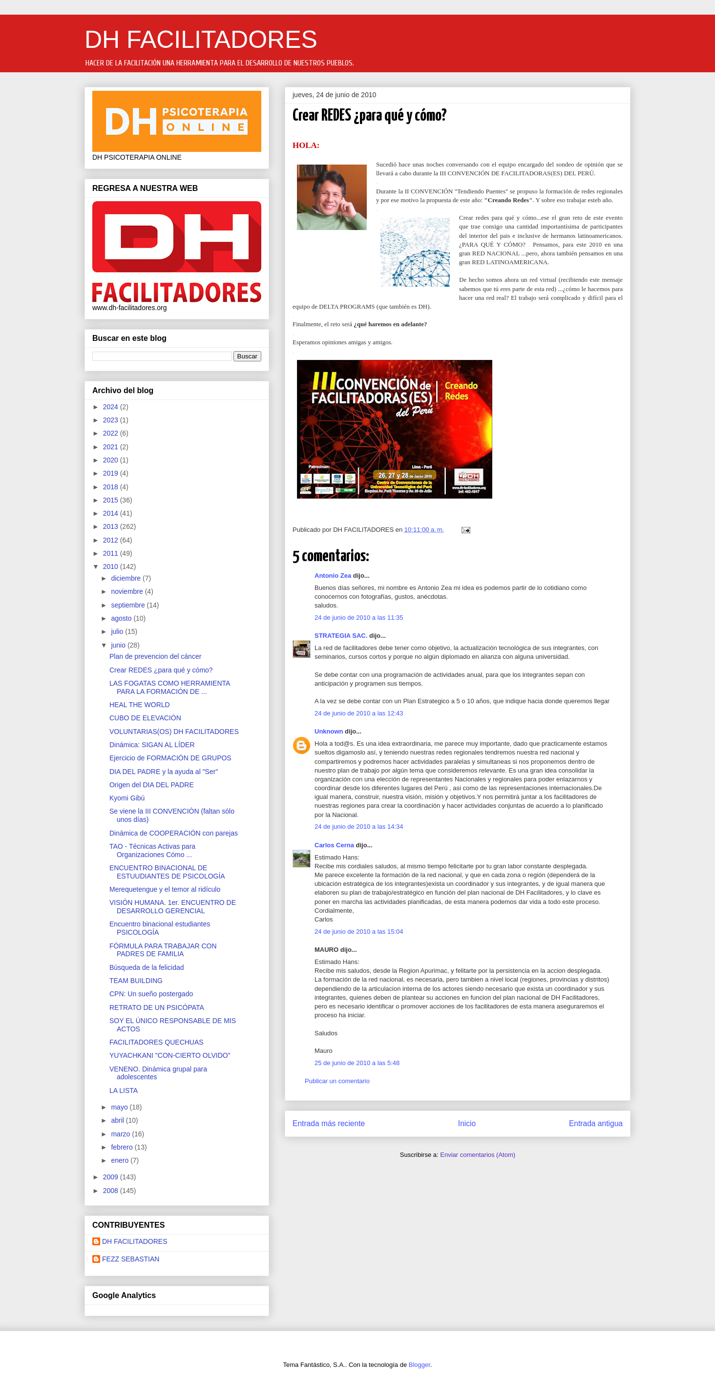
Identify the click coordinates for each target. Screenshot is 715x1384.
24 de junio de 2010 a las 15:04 (359, 931)
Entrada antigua (596, 1123)
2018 (111, 487)
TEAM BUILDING (136, 981)
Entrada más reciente (329, 1123)
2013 (111, 526)
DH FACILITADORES (200, 39)
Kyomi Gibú (127, 798)
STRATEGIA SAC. (341, 635)
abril (118, 1120)
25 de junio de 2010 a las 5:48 (357, 1063)
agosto (122, 618)
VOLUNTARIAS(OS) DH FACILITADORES (174, 731)
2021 (111, 447)
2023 (111, 420)
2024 (111, 407)
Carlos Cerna (334, 845)
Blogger (419, 1364)
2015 (111, 500)
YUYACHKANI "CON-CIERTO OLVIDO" (170, 1055)
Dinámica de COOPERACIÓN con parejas (173, 833)
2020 (111, 460)
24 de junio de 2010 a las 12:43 (359, 713)
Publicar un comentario (337, 1081)
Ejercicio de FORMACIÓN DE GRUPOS (170, 758)
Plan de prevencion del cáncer (155, 656)
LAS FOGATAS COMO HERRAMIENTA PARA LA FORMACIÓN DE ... (169, 687)
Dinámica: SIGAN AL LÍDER (152, 745)
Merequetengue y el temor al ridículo (164, 889)
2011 (111, 553)
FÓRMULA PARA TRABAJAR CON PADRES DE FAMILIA (163, 950)
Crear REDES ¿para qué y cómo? (161, 670)
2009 (111, 1177)
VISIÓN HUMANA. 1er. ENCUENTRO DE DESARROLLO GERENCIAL (172, 907)
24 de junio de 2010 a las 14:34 (359, 826)
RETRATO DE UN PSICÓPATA (156, 1007)
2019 (111, 473)
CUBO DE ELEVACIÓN (145, 718)
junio (119, 645)
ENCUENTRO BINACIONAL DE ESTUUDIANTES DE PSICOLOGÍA (167, 872)
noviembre (128, 591)
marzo (121, 1134)
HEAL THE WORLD (139, 705)
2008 (111, 1191)
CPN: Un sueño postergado (151, 994)
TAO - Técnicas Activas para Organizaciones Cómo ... (152, 850)
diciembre (127, 578)
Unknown (329, 731)
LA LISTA (123, 1090)
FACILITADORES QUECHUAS (156, 1042)
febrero (122, 1147)
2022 (111, 433)
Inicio (467, 1123)
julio (118, 631)
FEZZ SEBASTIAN (130, 1259)
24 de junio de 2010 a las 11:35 (359, 617)
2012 (111, 540)
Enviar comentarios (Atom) (477, 1154)
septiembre (129, 605)
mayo (120, 1107)
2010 (111, 566)
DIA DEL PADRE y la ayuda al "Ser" (163, 772)
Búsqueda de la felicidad (146, 967)
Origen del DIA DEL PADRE (151, 785)
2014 (111, 513)
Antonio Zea (333, 575)
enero (120, 1160)
